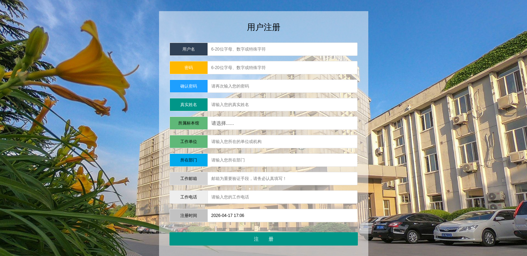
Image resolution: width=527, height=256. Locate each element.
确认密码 (188, 86)
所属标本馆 (188, 123)
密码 (189, 67)
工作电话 (188, 197)
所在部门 (188, 160)
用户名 (188, 49)
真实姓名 (188, 104)
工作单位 (188, 141)
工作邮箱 (188, 178)
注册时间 (188, 215)
